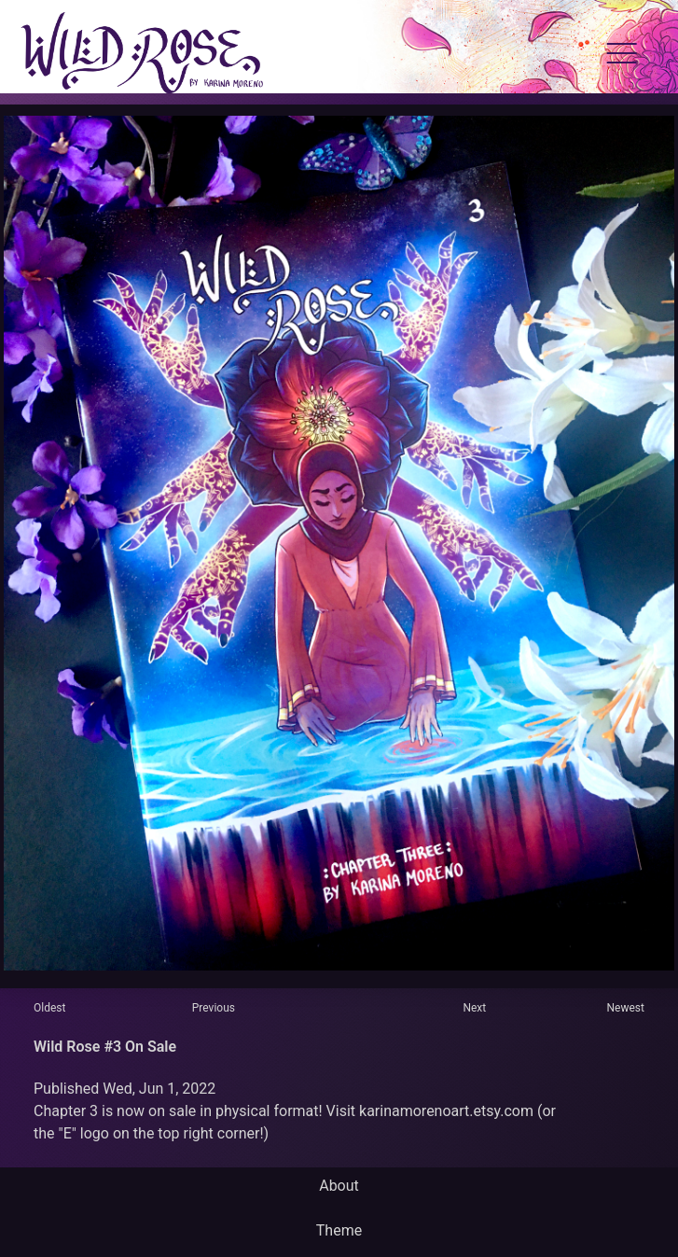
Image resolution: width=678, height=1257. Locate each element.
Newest (625, 1007)
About (339, 1185)
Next (474, 1007)
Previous (213, 1007)
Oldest (49, 1007)
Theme (339, 1230)
